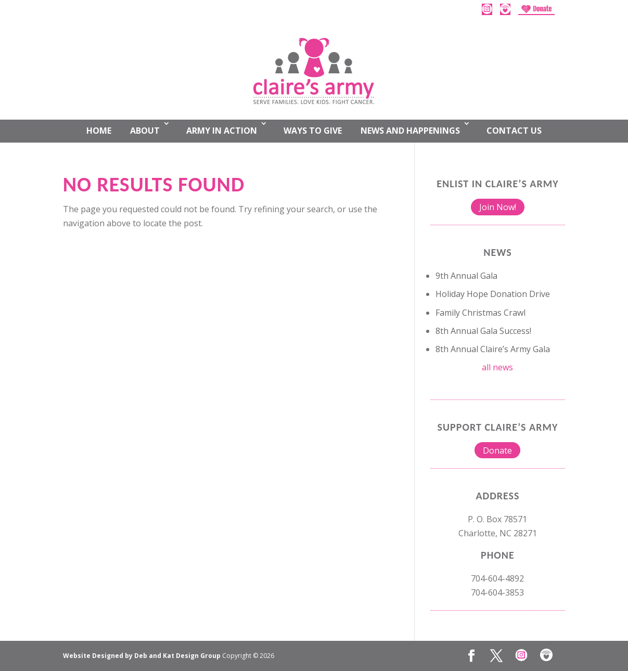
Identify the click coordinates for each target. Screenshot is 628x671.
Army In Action (221, 130)
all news (497, 367)
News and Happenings (410, 130)
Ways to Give (313, 130)
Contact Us (514, 130)
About (145, 130)
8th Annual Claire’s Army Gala (492, 349)
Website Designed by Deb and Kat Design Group (142, 655)
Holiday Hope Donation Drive (492, 294)
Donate (497, 450)
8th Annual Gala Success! (483, 331)
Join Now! (497, 207)
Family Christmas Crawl (480, 312)
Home (98, 130)
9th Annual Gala (466, 275)
